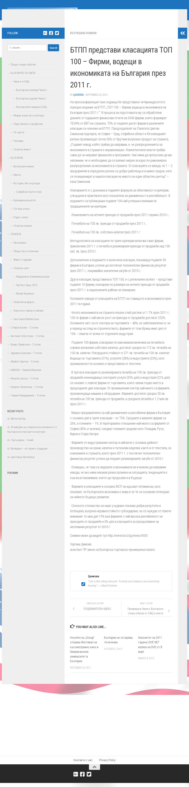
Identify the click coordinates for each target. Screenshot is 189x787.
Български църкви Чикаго (31, 104)
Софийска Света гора (29, 197)
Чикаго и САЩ (21, 87)
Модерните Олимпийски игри (32, 282)
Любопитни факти (23, 307)
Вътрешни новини (83, 38)
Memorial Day (18, 424)
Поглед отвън (21, 214)
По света (18, 138)
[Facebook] (51, 38)
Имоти (17, 180)
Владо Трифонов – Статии (26, 350)
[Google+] (45, 38)
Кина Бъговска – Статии (25, 384)
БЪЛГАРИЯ (17, 163)
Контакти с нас (83, 765)
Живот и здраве (22, 265)
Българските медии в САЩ (31, 112)
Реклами (18, 146)
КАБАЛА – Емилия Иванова (26, 375)
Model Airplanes (25, 299)
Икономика (19, 248)
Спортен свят (21, 273)
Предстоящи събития (23, 70)
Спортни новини (22, 231)
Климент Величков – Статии (27, 392)
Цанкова (78, 100)
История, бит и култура (26, 189)
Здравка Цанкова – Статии (26, 358)
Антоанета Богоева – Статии (27, 341)
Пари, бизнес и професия (28, 129)
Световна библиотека (26, 324)
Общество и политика (26, 256)
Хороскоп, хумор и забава (28, 316)
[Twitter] (57, 38)
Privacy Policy (107, 765)
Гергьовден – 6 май (22, 445)
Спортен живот (22, 155)
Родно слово (20, 222)
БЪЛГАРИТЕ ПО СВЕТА (23, 78)
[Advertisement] (33, 505)
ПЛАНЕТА (16, 239)
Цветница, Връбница (23, 462)
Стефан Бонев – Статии (24, 333)
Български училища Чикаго (31, 95)
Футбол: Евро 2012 (26, 290)
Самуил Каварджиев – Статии (28, 401)
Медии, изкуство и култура (28, 121)
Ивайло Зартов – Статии (25, 367)
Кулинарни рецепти (24, 205)
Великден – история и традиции (29, 454)
